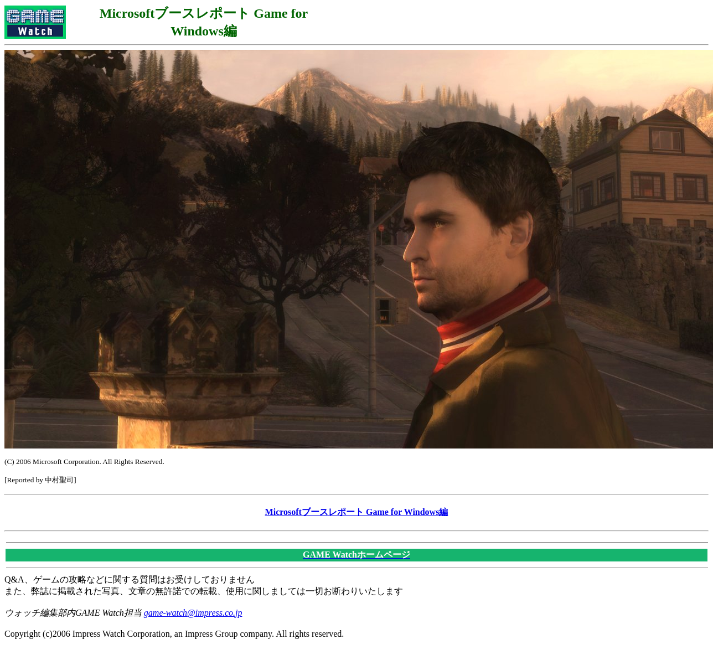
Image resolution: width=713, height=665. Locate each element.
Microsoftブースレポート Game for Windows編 (356, 512)
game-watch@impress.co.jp (193, 612)
